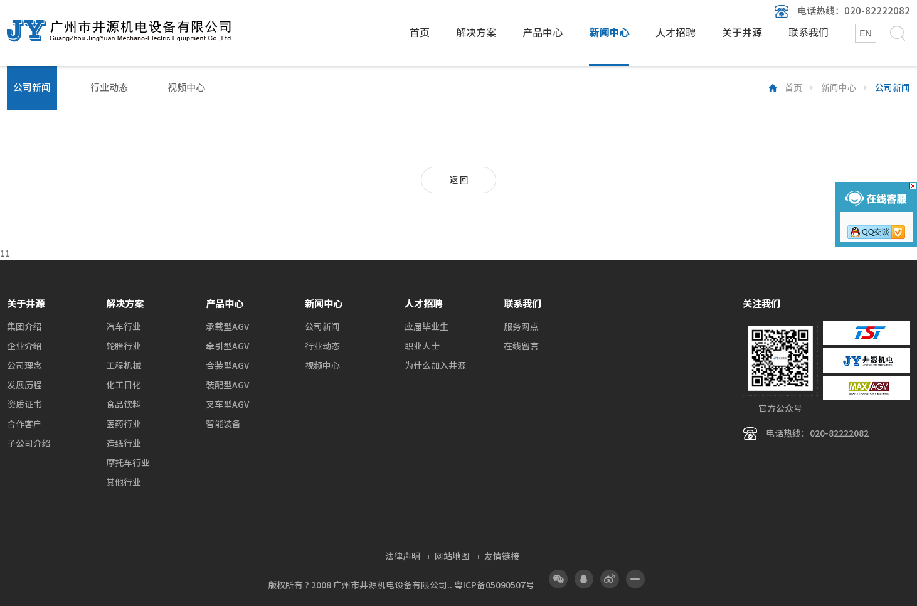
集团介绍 (24, 326)
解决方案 (476, 33)
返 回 (459, 180)
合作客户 (24, 424)
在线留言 (521, 346)
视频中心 (186, 87)
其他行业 (123, 482)
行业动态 (109, 87)
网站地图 (452, 556)
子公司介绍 (29, 443)
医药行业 (123, 424)
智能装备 (223, 424)
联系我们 (808, 33)
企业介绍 (24, 346)
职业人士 (422, 346)
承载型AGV (227, 326)
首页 (420, 33)
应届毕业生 (426, 326)
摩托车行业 (128, 463)
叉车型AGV (227, 404)
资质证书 (24, 404)
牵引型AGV (227, 346)
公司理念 (24, 365)
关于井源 (742, 33)
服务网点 (521, 326)
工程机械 (123, 365)
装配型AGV (227, 385)
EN (865, 33)
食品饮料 (123, 404)
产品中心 (542, 33)
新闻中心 (609, 33)
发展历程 (24, 385)
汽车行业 (123, 326)
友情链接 (501, 556)
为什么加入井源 (435, 365)
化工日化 (123, 385)
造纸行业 (123, 443)
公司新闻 (32, 87)
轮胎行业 (123, 346)
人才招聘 (675, 33)
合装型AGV (227, 365)
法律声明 (402, 556)
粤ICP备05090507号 (494, 585)
